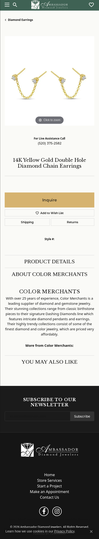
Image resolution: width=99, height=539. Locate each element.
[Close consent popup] (91, 531)
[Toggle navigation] (6, 4)
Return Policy (16, 519)
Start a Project (49, 486)
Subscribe (82, 416)
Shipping (27, 222)
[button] (15, 4)
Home (49, 474)
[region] (49, 81)
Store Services (49, 480)
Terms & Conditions (51, 519)
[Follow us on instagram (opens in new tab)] (57, 511)
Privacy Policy (32, 519)
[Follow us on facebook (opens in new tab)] (44, 511)
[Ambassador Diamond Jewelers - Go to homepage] (49, 449)
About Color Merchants (49, 274)
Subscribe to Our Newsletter (49, 402)
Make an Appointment (49, 491)
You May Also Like (50, 362)
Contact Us (49, 497)
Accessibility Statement (76, 519)
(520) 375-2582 (49, 143)
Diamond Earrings (20, 20)
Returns (72, 222)
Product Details (49, 261)
